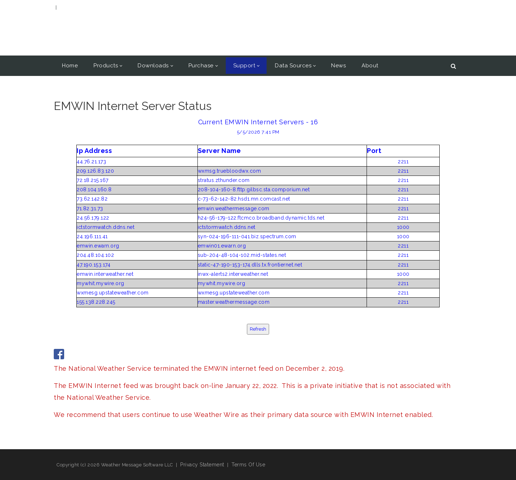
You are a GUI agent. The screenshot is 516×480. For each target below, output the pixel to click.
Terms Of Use (248, 464)
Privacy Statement (202, 464)
